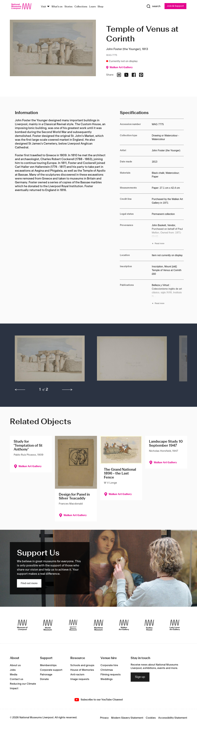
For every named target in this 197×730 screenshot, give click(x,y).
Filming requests (111, 674)
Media (13, 674)
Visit (43, 6)
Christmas (107, 670)
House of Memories (82, 670)
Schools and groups (82, 665)
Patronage (46, 674)
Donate (44, 679)
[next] (67, 389)
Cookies (151, 718)
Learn (92, 6)
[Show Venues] (48, 6)
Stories (68, 6)
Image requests (79, 679)
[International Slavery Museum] (73, 625)
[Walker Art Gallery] (123, 625)
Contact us (16, 679)
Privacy (104, 718)
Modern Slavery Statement (127, 718)
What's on (57, 6)
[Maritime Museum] (98, 625)
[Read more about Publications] (168, 295)
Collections (80, 6)
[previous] (20, 389)
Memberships (48, 665)
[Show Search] (152, 6)
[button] (50, 360)
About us (15, 665)
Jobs (13, 670)
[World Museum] (47, 625)
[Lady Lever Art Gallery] (174, 625)
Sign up (140, 677)
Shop (100, 6)
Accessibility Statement (172, 718)
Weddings (107, 679)
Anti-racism (77, 674)
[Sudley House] (149, 625)
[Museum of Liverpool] (22, 625)
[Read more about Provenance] (168, 235)
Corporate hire (109, 665)
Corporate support (51, 670)
